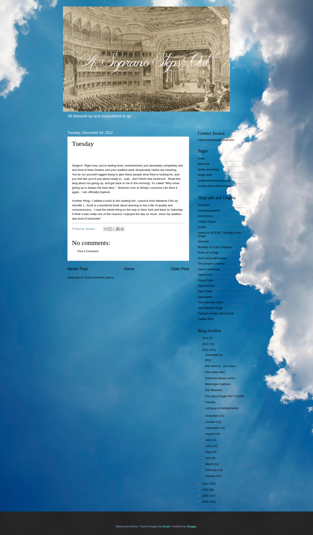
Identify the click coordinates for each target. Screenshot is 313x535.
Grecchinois (205, 216)
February (211, 470)
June (208, 446)
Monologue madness (218, 384)
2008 (205, 501)
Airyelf (166, 526)
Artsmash (204, 205)
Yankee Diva (205, 319)
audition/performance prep (214, 180)
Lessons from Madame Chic (155, 200)
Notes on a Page (208, 252)
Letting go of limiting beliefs (221, 408)
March (209, 464)
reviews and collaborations (214, 186)
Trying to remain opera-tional (215, 313)
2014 (205, 338)
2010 (205, 489)
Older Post (180, 269)
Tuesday (210, 402)
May (208, 451)
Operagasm (205, 296)
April (208, 458)
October (210, 421)
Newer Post (77, 269)
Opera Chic (205, 274)
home (201, 158)
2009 (205, 495)
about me (204, 163)
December (212, 355)
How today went (215, 372)
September (212, 428)
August (210, 433)
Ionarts (202, 227)
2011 (205, 483)
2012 (205, 350)
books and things (208, 169)
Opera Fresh (205, 280)
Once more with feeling (212, 258)
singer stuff (204, 175)
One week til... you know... (221, 366)
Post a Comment (87, 251)
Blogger (192, 526)
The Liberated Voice (210, 302)
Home (129, 269)
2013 (205, 344)
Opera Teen (205, 291)
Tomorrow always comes (220, 378)
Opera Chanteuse (209, 269)
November (212, 415)
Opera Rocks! (206, 285)
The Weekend (213, 390)
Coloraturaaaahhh (209, 210)
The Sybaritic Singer (210, 308)
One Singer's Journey (211, 263)
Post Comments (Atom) (99, 277)
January (210, 476)
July (208, 440)
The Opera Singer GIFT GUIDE (224, 396)
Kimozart (203, 241)
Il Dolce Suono (207, 221)
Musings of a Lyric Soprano (215, 247)
